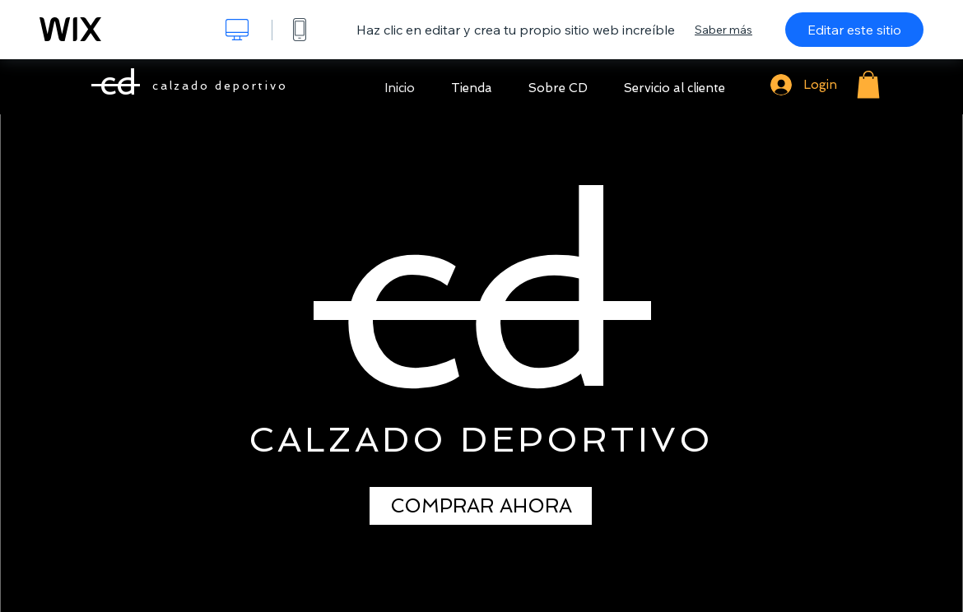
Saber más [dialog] (723, 29)
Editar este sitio (854, 29)
